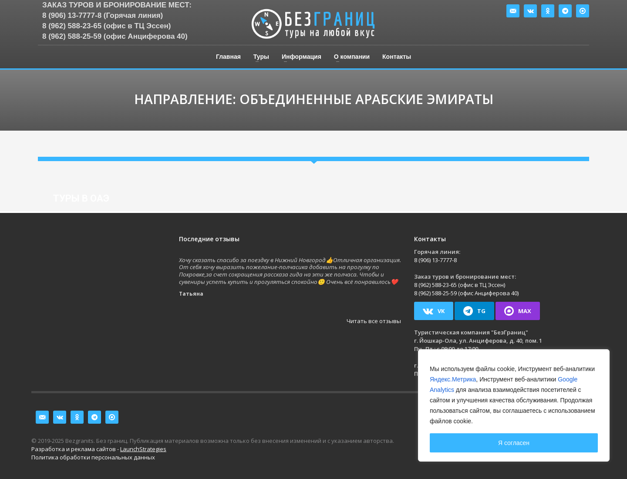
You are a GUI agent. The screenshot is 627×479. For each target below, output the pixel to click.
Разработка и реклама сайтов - (98, 449)
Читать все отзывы (374, 321)
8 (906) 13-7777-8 (435, 260)
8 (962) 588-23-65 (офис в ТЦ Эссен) (106, 26)
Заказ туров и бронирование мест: (117, 5)
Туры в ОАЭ (81, 198)
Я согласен (513, 442)
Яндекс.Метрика (453, 379)
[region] (514, 405)
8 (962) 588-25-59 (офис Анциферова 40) (115, 36)
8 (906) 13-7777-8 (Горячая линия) (102, 15)
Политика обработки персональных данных (93, 457)
